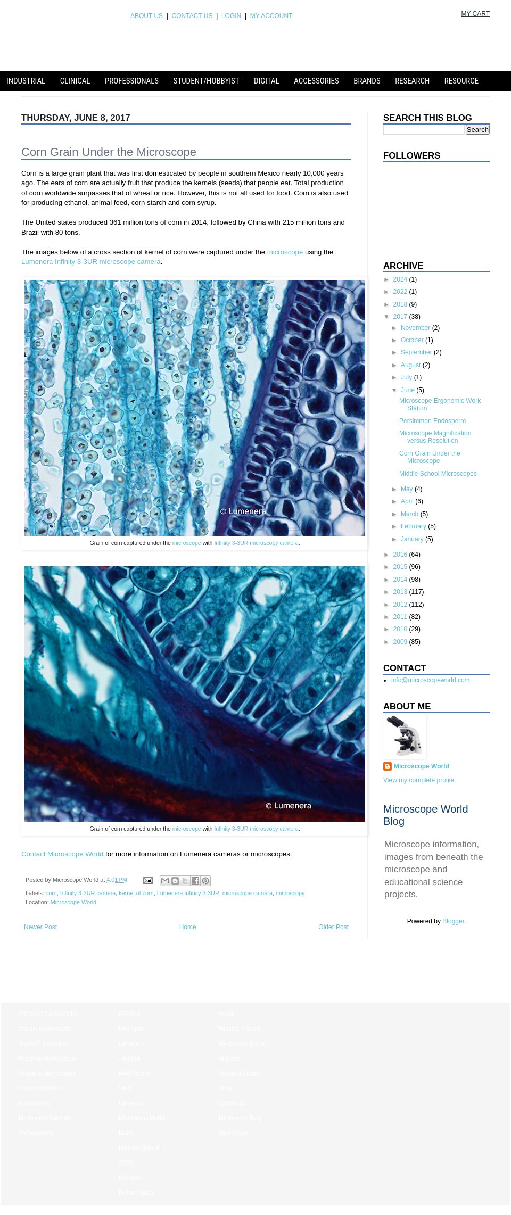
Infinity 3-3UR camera (88, 893)
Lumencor (131, 1103)
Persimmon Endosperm (432, 421)
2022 (401, 291)
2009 (401, 642)
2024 (401, 279)
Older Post (333, 927)
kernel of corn (136, 893)
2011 (401, 617)
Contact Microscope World (62, 854)
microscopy (290, 893)
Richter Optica (136, 1192)
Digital (266, 81)
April (408, 501)
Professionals (132, 81)
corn (51, 893)
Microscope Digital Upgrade (242, 1051)
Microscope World (73, 902)
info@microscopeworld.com (430, 680)
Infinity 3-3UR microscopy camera (256, 543)
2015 (401, 567)
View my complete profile (418, 780)
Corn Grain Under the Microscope (429, 457)
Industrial (25, 81)
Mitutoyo (130, 1177)
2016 (401, 554)
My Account (234, 1133)
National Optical (139, 1148)
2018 (401, 304)
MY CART (475, 14)
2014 (401, 579)
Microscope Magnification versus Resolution (435, 436)
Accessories (316, 81)
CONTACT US (192, 16)
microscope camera (247, 893)
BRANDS (129, 1014)
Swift (125, 1088)
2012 (401, 604)
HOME (227, 1014)
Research (412, 81)
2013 (401, 592)
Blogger (453, 921)
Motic (126, 1133)
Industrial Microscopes (47, 1058)
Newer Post (40, 927)
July (407, 377)
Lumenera (131, 1043)
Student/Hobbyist (207, 81)
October (413, 340)
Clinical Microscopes (45, 1028)
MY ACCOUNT (269, 16)
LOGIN (231, 16)
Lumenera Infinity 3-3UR (188, 893)
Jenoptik (130, 1058)
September (417, 352)
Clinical (75, 81)
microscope (285, 252)
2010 (401, 629)
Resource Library (240, 1073)
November (416, 328)
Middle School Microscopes (438, 473)
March (411, 514)
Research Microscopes (47, 1073)
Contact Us (232, 1103)
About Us (230, 1088)
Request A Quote (240, 1028)
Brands (366, 81)
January (413, 539)
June (408, 390)
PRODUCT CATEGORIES (48, 1014)
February (414, 526)
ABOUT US (146, 16)
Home (187, 927)
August (412, 365)
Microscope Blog (240, 1118)
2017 (401, 316)
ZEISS (126, 1163)
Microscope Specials (45, 1118)
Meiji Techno (135, 1073)
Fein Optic (131, 1028)
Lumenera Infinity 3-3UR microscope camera (91, 262)
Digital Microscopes (44, 1043)
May (408, 489)
